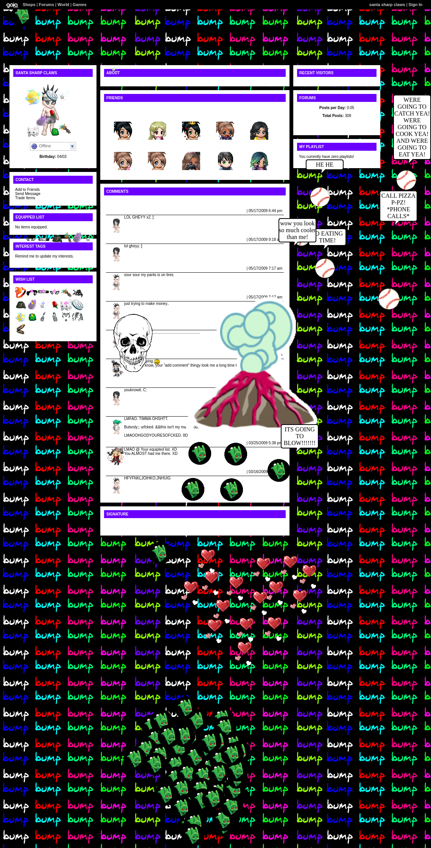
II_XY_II (157, 116)
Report (239, 211)
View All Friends (120, 108)
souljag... (191, 146)
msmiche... (123, 116)
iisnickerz (157, 146)
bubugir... (225, 116)
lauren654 (259, 116)
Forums (46, 4)
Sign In (416, 4)
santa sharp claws (387, 4)
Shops (29, 4)
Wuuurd (114, 412)
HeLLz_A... (122, 146)
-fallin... (191, 116)
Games (80, 4)
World (63, 4)
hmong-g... (259, 146)
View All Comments (123, 201)
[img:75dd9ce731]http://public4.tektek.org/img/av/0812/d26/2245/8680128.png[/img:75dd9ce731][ (195, 524)
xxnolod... (225, 146)
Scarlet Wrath (119, 443)
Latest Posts (336, 124)
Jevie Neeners (120, 211)
